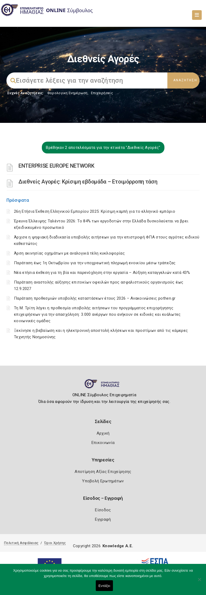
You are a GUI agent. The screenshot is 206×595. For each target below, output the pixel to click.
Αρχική (103, 433)
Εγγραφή (103, 519)
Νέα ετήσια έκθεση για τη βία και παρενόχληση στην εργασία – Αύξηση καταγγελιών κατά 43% (102, 272)
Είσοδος (103, 510)
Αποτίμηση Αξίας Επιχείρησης (103, 471)
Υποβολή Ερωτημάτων (103, 481)
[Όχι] (199, 582)
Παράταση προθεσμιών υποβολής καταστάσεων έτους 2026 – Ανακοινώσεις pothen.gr (95, 298)
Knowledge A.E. (117, 545)
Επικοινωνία (103, 442)
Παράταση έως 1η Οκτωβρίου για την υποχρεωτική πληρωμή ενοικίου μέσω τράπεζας (95, 262)
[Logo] (103, 386)
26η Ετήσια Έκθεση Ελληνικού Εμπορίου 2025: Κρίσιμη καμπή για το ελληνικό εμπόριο (94, 211)
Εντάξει (104, 586)
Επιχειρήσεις (102, 93)
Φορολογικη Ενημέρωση (67, 93)
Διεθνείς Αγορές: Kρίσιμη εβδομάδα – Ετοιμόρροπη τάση (88, 181)
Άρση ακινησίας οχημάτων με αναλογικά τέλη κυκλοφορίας (69, 253)
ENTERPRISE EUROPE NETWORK (56, 166)
